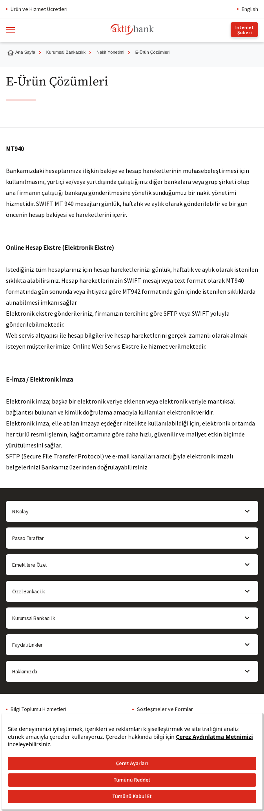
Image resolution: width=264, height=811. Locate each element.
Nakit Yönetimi (110, 52)
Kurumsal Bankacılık (66, 52)
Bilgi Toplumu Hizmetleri (38, 709)
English (250, 9)
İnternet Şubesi (244, 29)
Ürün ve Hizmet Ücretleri (39, 9)
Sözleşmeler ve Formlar (165, 709)
